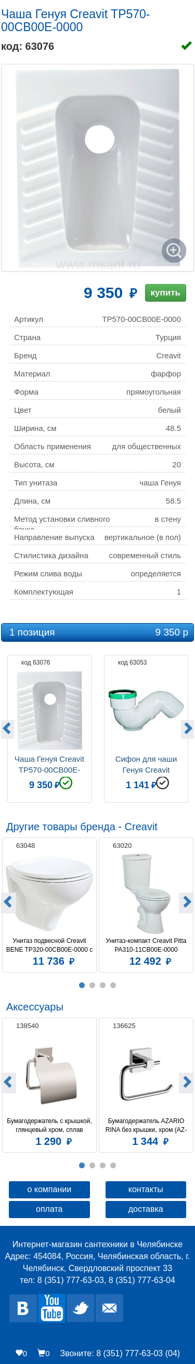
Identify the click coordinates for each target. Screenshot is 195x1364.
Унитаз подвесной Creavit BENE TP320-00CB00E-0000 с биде (49, 945)
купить (165, 293)
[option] (49, 727)
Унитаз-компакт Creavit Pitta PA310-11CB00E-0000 (147, 945)
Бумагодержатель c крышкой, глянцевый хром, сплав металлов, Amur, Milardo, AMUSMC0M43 (50, 1125)
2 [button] (92, 985)
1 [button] (82, 985)
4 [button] (113, 985)
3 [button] (103, 985)
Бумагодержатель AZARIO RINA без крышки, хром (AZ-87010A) (146, 1125)
